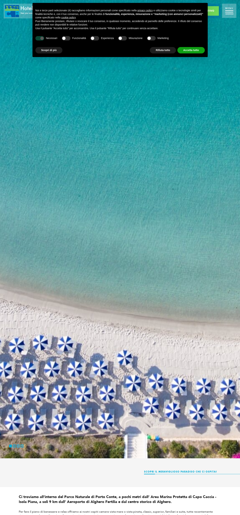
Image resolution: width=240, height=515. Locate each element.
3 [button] (18, 446)
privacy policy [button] (145, 10)
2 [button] (14, 446)
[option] (120, 229)
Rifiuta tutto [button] (163, 50)
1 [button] (10, 446)
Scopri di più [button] (49, 50)
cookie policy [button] (68, 17)
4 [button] (22, 446)
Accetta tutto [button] (191, 50)
